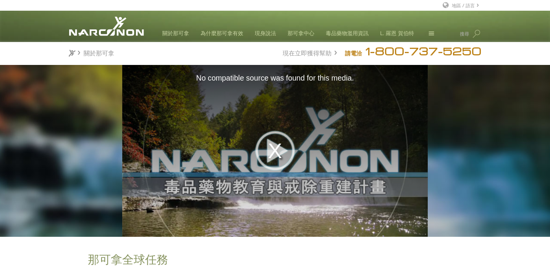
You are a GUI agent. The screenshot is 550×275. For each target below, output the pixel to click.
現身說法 (265, 33)
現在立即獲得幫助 (307, 52)
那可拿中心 (301, 33)
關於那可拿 (175, 33)
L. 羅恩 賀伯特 (397, 33)
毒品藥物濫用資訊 (347, 33)
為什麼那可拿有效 (222, 33)
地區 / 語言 (463, 5)
